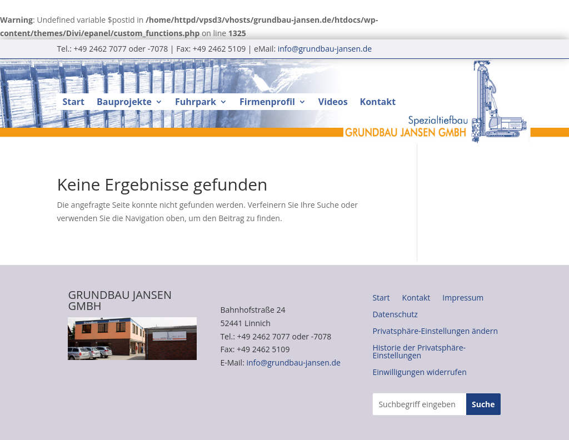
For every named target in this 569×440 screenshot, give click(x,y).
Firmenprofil (267, 103)
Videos (333, 103)
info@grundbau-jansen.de (325, 48)
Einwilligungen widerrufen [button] (419, 372)
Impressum (462, 298)
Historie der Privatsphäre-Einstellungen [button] (419, 352)
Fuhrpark (195, 103)
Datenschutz (394, 315)
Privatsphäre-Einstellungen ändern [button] (435, 331)
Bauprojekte (124, 103)
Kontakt (378, 103)
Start (73, 103)
